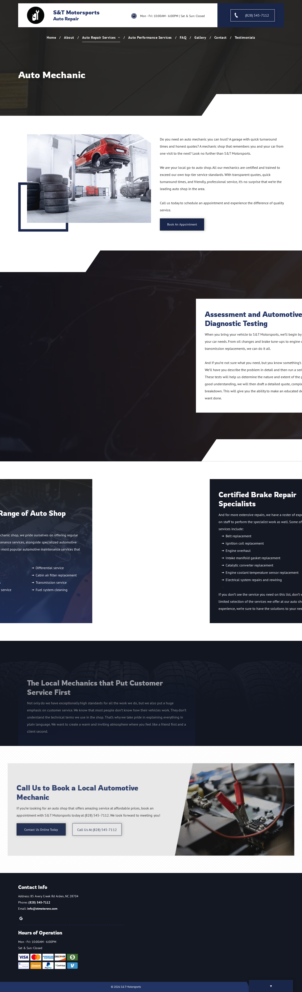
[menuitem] (52, 37)
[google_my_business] (21, 919)
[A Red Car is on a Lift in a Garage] (89, 178)
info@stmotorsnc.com (42, 909)
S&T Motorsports (76, 12)
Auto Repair (66, 18)
